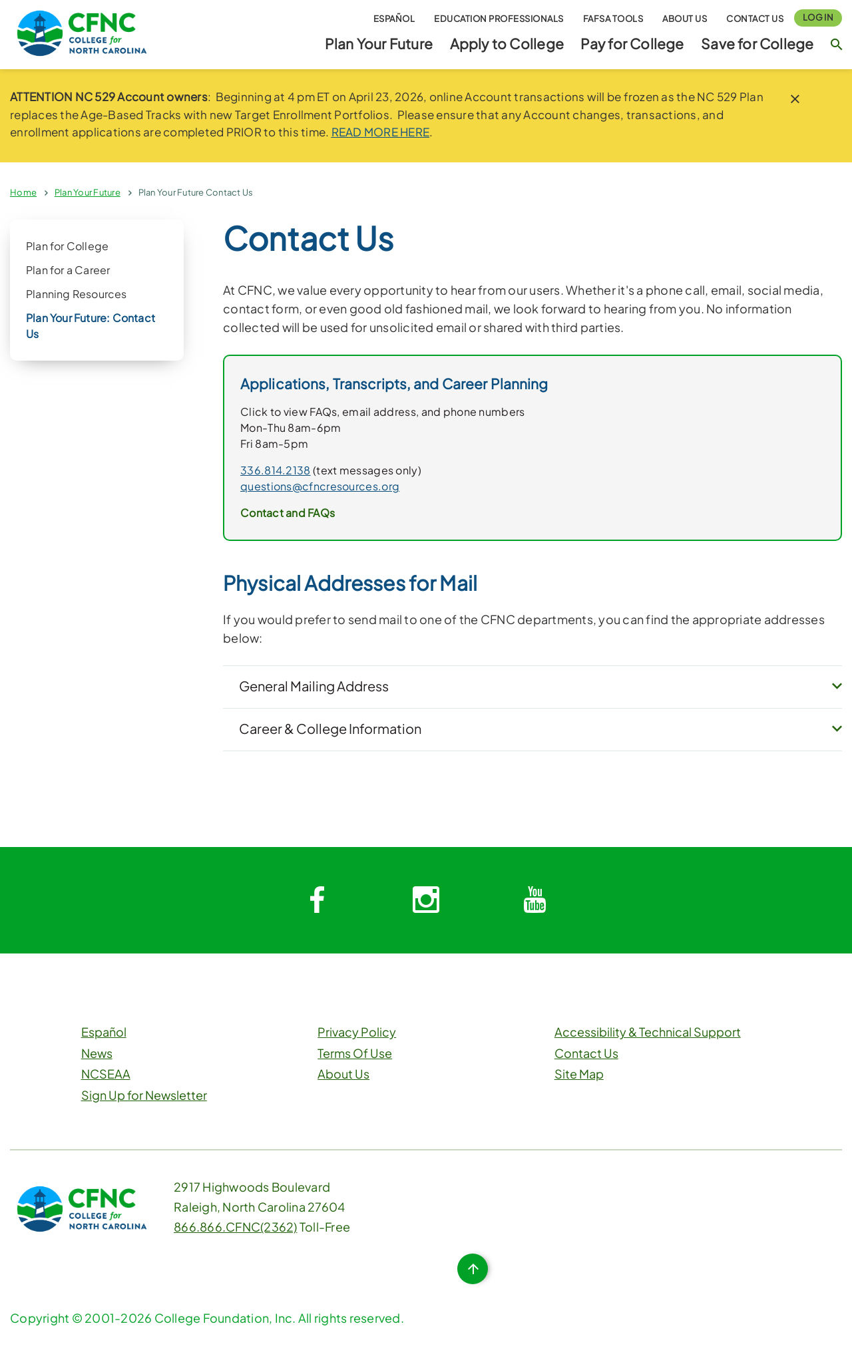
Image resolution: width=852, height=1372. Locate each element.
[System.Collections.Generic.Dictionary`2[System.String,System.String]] (316, 901)
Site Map (579, 1075)
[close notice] (795, 99)
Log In (818, 17)
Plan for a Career (68, 270)
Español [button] (394, 18)
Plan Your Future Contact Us (196, 192)
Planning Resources (76, 294)
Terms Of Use (355, 1054)
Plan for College (67, 246)
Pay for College (632, 44)
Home (23, 192)
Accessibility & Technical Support (647, 1033)
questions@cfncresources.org (319, 486)
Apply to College (507, 44)
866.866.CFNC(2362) (236, 1228)
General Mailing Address (314, 685)
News (96, 1054)
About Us (684, 18)
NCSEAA (105, 1075)
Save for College (757, 44)
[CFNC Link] (82, 31)
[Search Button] (836, 44)
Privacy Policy (357, 1033)
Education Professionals (499, 18)
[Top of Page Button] (472, 1270)
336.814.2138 (275, 470)
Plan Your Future (379, 44)
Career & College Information (330, 729)
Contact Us (754, 18)
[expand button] (837, 687)
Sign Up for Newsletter (144, 1096)
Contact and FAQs (287, 513)
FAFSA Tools (613, 18)
